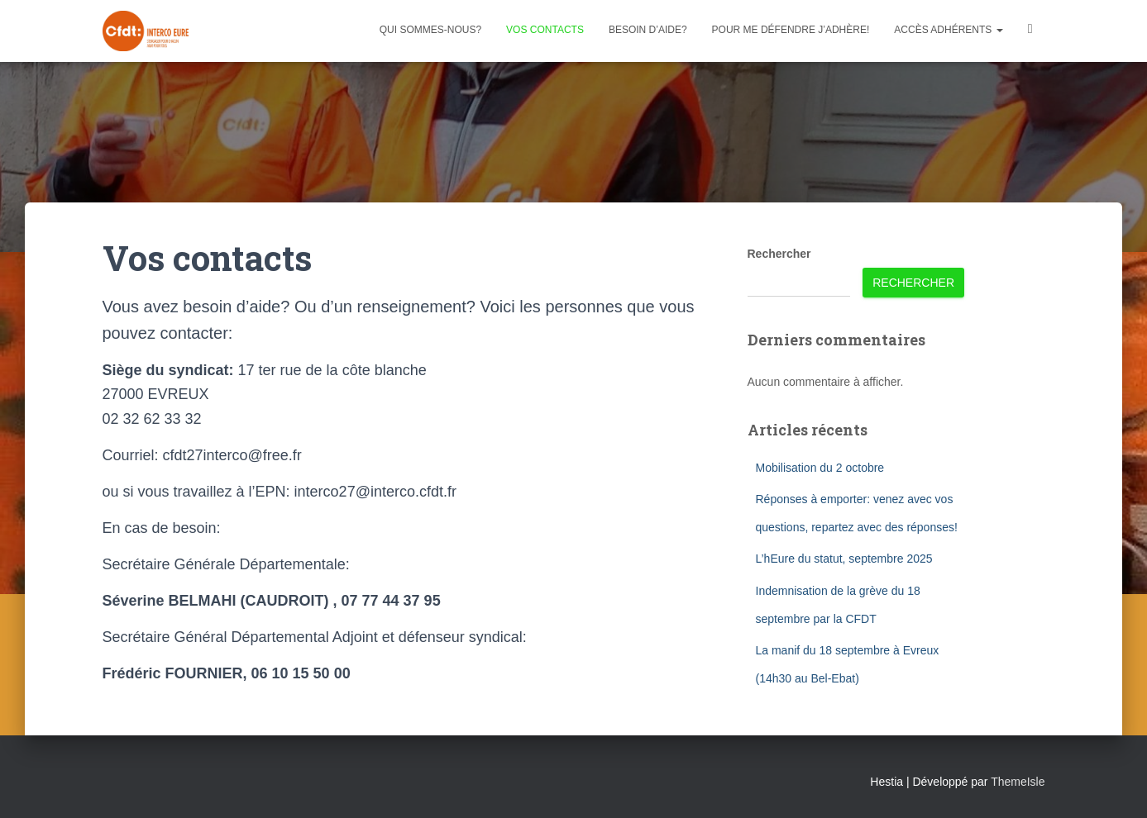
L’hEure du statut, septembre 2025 (844, 558)
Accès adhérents (948, 30)
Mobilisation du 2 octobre (820, 467)
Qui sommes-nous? (430, 30)
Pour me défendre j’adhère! (791, 30)
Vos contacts (545, 30)
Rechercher (779, 253)
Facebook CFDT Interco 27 (1030, 31)
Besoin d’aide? (648, 30)
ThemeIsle (1017, 781)
